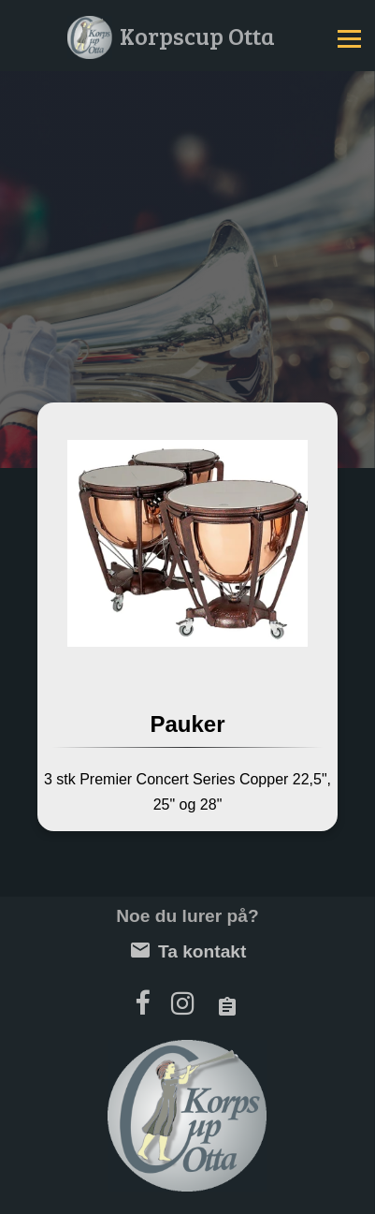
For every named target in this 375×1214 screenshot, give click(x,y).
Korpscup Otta (197, 35)
